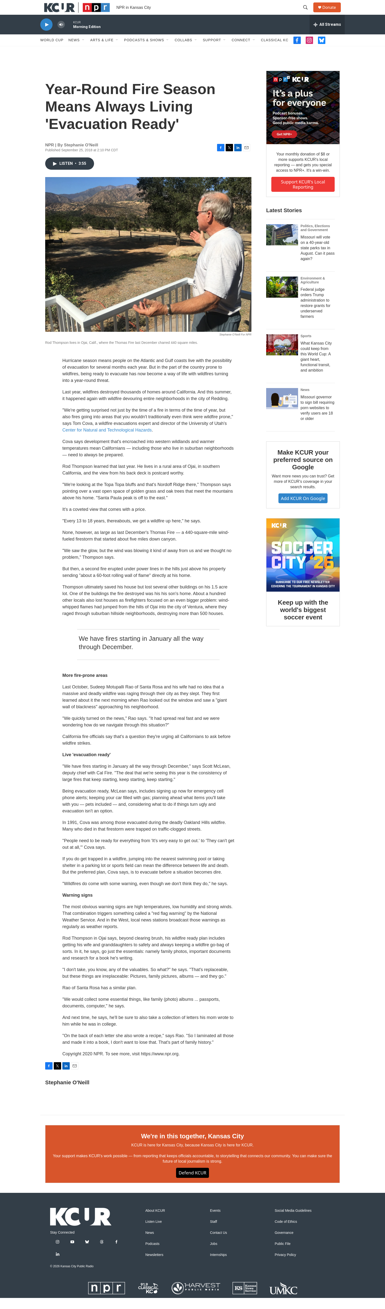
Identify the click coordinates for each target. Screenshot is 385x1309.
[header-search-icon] (307, 13)
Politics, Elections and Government (315, 239)
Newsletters (154, 1266)
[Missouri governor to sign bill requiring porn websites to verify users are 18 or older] (282, 409)
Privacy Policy (285, 1266)
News (74, 51)
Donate (332, 12)
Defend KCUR (192, 1184)
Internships (218, 1266)
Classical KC (275, 51)
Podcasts (152, 1255)
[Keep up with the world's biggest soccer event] (303, 566)
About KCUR (155, 1222)
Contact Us (218, 1244)
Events (215, 1222)
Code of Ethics (286, 1233)
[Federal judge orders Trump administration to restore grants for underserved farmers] (282, 298)
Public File (283, 1255)
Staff (213, 1233)
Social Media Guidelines (293, 1222)
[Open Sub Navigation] (83, 51)
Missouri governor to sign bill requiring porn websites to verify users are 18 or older (317, 419)
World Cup (52, 51)
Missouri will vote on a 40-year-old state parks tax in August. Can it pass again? (318, 259)
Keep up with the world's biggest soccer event (303, 621)
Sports (306, 347)
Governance (284, 1244)
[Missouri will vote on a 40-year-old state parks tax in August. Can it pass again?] (282, 245)
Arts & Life (102, 51)
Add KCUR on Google (303, 509)
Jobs (213, 1255)
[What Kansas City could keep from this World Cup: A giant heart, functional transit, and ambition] (282, 355)
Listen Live (153, 1233)
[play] (46, 36)
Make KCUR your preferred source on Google (303, 471)
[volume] (61, 35)
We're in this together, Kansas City (192, 1147)
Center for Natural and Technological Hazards (107, 441)
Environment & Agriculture (313, 291)
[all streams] (327, 35)
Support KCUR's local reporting (303, 195)
